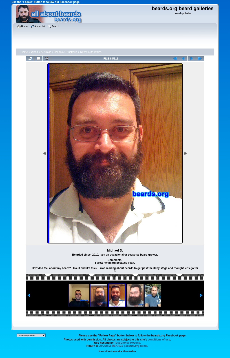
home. (123, 345)
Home (24, 52)
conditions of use (159, 339)
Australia (71, 52)
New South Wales (91, 52)
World (34, 52)
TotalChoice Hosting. (127, 342)
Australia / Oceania (52, 52)
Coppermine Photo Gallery (123, 351)
